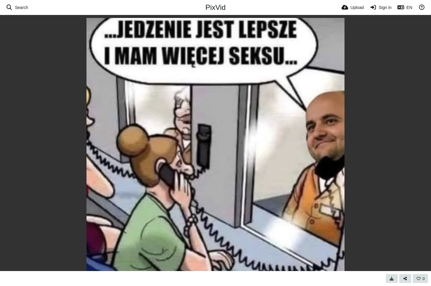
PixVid (215, 7)
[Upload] (353, 7)
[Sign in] (380, 7)
